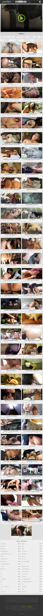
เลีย (40, 37)
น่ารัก (25, 55)
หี (28, 70)
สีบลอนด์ (23, 558)
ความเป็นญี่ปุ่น (3, 130)
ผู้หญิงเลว (2, 145)
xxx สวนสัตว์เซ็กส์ (24, 296)
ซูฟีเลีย (15, 37)
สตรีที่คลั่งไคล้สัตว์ (9, 251)
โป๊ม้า (28, 85)
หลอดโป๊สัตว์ (10, 281)
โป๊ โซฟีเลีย (18, 538)
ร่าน (4, 70)
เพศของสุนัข (10, 55)
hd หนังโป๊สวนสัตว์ (3, 281)
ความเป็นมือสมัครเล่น (26, 579)
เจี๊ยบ (2, 85)
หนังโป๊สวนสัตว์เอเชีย (6, 85)
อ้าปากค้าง (24, 591)
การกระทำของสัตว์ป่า (8, 70)
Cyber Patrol (29, 606)
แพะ (27, 447)
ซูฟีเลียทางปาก (24, 447)
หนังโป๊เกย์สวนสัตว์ (38, 40)
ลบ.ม (1, 221)
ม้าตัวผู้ (13, 538)
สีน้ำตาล (23, 115)
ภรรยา (2, 70)
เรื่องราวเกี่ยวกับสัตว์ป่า (4, 55)
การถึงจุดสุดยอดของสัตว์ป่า (13, 85)
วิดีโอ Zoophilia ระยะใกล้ (7, 37)
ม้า (1, 462)
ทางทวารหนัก (11, 372)
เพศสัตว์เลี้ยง (24, 251)
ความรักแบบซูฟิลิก (22, 37)
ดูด (7, 281)
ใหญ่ (1, 584)
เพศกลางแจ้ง (3, 591)
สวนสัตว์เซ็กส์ (30, 37)
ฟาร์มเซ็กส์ (24, 576)
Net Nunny (23, 606)
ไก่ (26, 100)
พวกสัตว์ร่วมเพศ (27, 40)
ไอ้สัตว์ (2, 266)
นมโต (23, 55)
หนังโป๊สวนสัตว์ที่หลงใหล (33, 266)
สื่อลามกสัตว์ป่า (31, 130)
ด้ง (27, 221)
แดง (27, 70)
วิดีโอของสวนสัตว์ (3, 115)
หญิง (27, 372)
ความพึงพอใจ (3, 579)
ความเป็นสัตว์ (6, 40)
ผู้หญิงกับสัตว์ (24, 70)
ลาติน (23, 589)
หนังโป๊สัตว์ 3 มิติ (3, 311)
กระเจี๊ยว (36, 37)
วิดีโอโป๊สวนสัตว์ (9, 115)
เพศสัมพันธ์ (23, 100)
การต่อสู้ (16, 40)
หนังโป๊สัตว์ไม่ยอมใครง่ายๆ (4, 100)
